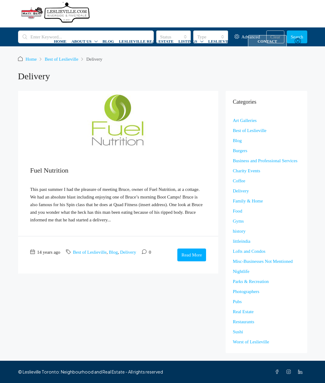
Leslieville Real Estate (146, 41)
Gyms (238, 221)
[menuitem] (297, 41)
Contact (267, 41)
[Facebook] (278, 371)
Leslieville (221, 41)
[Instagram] (289, 371)
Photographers (246, 291)
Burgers (240, 150)
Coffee (239, 180)
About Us (81, 41)
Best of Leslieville (61, 59)
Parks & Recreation (251, 281)
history (239, 231)
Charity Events (246, 170)
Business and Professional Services (265, 160)
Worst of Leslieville (251, 341)
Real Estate (243, 311)
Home (60, 41)
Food (237, 211)
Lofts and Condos (249, 251)
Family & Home (248, 201)
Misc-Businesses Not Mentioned (263, 261)
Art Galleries (245, 120)
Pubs (237, 301)
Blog (108, 41)
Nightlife (241, 271)
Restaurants (243, 321)
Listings (188, 41)
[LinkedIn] (301, 371)
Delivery (128, 252)
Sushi (238, 331)
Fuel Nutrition (49, 170)
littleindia (242, 241)
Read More (191, 254)
